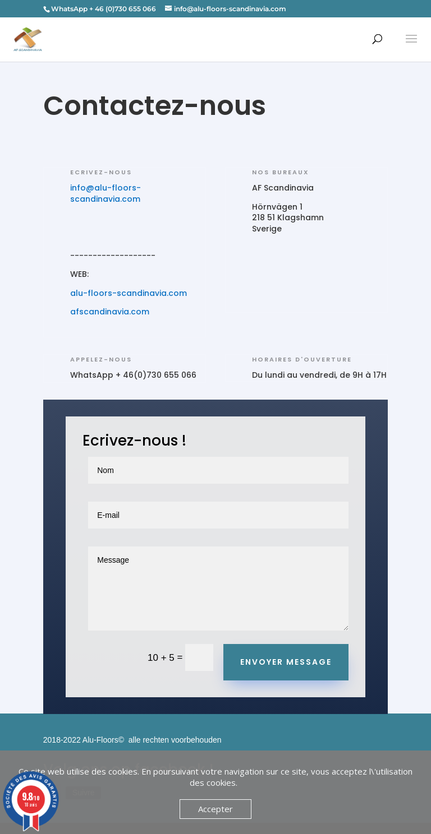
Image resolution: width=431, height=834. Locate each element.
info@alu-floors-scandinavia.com (105, 193)
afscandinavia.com (111, 311)
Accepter (215, 808)
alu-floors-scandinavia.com (129, 293)
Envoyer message (286, 662)
